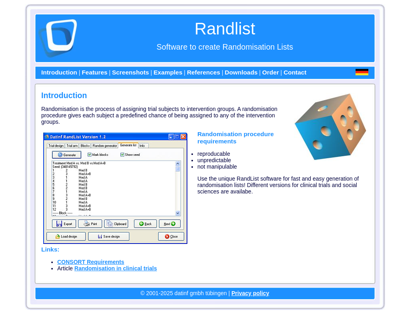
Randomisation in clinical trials (115, 268)
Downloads (241, 72)
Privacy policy (250, 293)
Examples (168, 72)
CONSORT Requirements (90, 262)
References (203, 72)
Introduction (59, 72)
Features (94, 72)
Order (270, 72)
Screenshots (130, 72)
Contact (294, 72)
